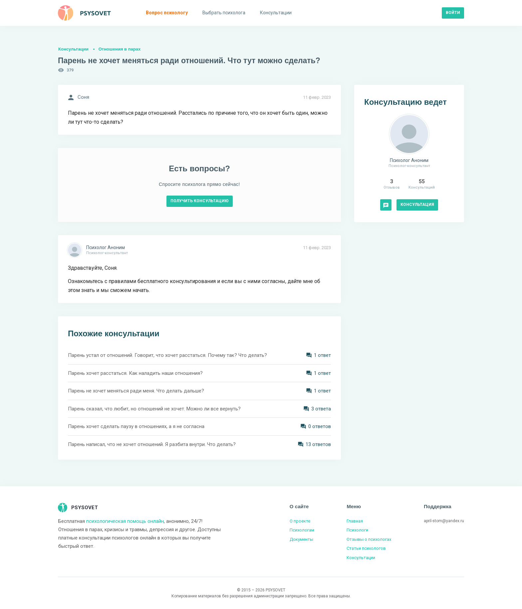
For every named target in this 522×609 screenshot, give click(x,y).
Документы (301, 539)
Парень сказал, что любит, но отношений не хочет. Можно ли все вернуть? (154, 409)
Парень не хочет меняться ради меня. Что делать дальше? (136, 391)
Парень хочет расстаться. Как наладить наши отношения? (135, 373)
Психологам (302, 530)
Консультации (73, 49)
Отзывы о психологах (369, 539)
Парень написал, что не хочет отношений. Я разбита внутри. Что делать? (152, 444)
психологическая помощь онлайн (125, 521)
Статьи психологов (366, 548)
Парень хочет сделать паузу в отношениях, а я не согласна (136, 426)
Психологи (357, 530)
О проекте (300, 521)
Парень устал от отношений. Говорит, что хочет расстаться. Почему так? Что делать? (167, 355)
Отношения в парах (119, 49)
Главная (355, 521)
